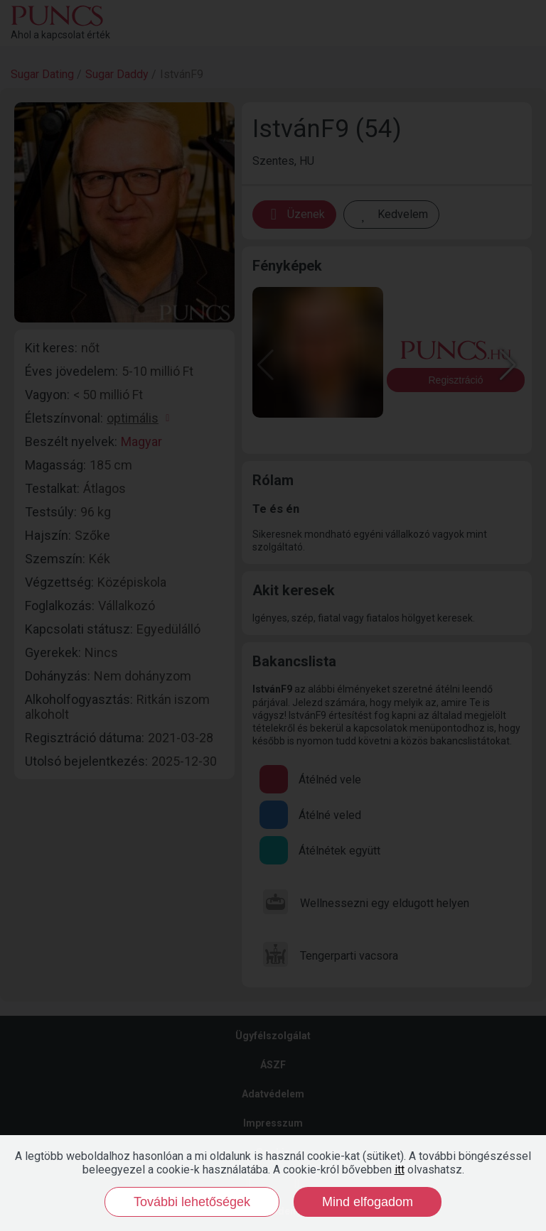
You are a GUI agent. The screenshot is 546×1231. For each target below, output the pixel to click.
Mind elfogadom (367, 1202)
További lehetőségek (192, 1202)
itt (400, 1169)
